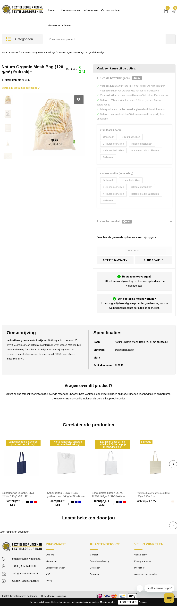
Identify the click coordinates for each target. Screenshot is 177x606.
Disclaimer (139, 572)
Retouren (95, 579)
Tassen (16, 52)
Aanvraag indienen (59, 25)
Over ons (50, 558)
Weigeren (143, 602)
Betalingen (95, 572)
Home (51, 10)
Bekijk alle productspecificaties (21, 87)
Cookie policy (141, 558)
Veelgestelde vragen (56, 572)
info (137, 78)
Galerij (49, 586)
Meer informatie (107, 602)
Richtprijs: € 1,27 (147, 504)
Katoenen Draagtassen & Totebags (42, 52)
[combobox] (105, 39)
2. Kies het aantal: (114, 224)
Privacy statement (144, 565)
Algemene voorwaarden (147, 579)
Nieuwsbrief (52, 565)
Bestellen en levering (101, 565)
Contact (94, 558)
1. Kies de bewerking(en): (119, 78)
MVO (48, 579)
